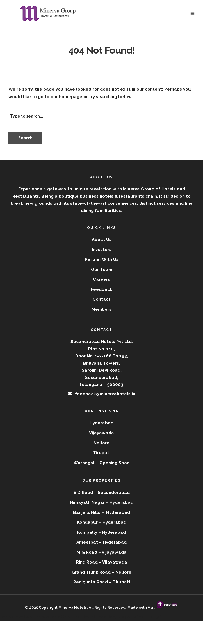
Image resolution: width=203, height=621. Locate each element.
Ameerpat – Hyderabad (101, 542)
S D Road (83, 492)
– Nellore (121, 572)
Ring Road (87, 562)
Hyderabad (121, 502)
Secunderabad (114, 492)
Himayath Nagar (87, 502)
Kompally (87, 532)
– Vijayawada (113, 562)
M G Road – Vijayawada (102, 552)
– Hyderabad (112, 522)
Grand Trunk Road (91, 572)
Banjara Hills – (89, 512)
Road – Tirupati (113, 582)
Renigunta (84, 582)
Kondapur (87, 522)
